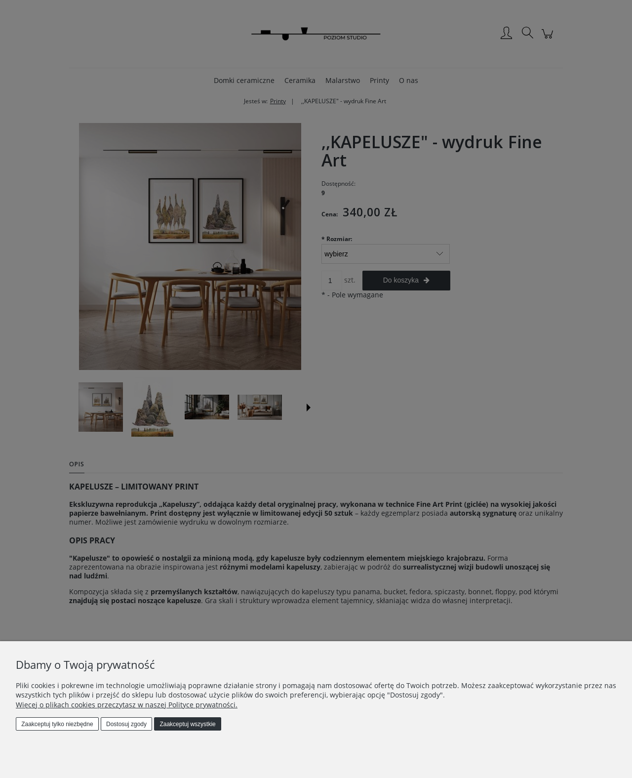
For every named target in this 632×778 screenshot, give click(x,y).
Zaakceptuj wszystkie (187, 724)
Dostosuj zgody (126, 724)
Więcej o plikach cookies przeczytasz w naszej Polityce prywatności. (126, 704)
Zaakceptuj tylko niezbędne (57, 724)
